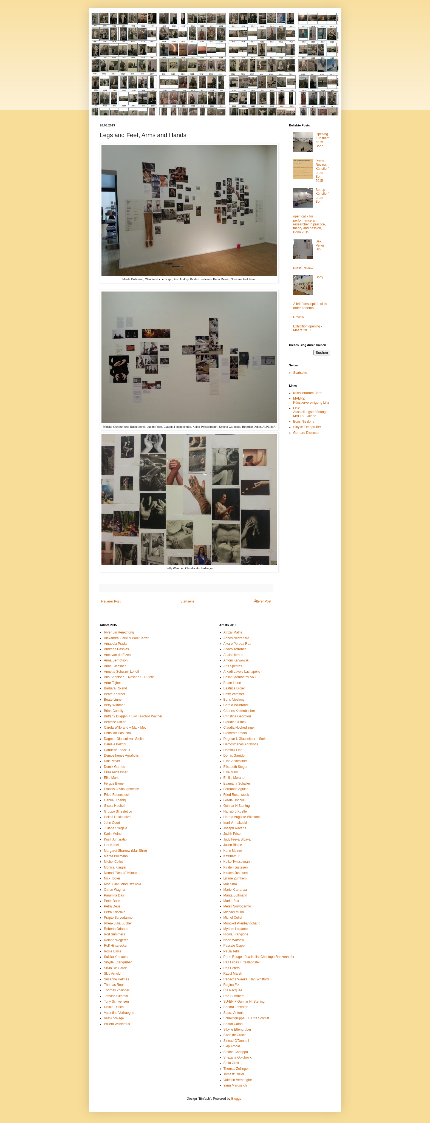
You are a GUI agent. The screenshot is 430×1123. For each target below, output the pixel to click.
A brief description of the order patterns (311, 306)
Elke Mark (111, 778)
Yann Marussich (235, 1085)
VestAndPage (114, 1018)
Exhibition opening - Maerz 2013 (307, 328)
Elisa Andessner (116, 772)
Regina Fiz (231, 985)
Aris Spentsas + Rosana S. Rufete (129, 677)
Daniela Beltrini (115, 744)
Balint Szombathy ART (240, 677)
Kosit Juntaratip (115, 839)
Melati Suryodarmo (237, 906)
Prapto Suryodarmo (118, 918)
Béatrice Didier (115, 722)
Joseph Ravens (235, 828)
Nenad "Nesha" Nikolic (120, 873)
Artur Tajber (112, 683)
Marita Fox (231, 901)
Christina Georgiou (237, 716)
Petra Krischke (114, 912)
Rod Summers (114, 934)
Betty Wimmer (114, 705)
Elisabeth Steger (236, 767)
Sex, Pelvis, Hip (320, 245)
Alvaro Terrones (235, 649)
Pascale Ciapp (234, 945)
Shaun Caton (233, 1024)
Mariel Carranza (235, 890)
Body (319, 277)
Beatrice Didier (234, 688)
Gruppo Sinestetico (118, 811)
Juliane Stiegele (115, 828)
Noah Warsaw (234, 940)
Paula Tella (232, 951)
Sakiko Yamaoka (116, 957)
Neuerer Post (111, 601)
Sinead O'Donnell (236, 1041)
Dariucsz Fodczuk (117, 750)
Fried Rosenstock (116, 795)
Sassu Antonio (234, 1013)
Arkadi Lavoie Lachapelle (242, 672)
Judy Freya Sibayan (238, 839)
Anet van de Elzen (117, 655)
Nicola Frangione (236, 934)
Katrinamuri (232, 856)
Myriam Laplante (236, 929)
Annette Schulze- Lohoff (121, 672)
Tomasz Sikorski (116, 996)
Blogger (236, 1099)
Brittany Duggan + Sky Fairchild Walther (133, 716)
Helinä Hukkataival (117, 817)
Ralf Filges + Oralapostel (242, 962)
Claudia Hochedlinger (239, 727)
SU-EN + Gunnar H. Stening (244, 1001)
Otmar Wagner (114, 890)
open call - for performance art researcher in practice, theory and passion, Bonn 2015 (309, 224)
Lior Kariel (111, 845)
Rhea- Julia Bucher (118, 923)
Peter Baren (112, 901)
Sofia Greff (231, 1063)
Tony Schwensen (116, 1001)
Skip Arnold (112, 973)
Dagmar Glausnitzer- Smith (124, 739)
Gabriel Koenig (115, 800)
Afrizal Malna (233, 632)
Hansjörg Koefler (236, 811)
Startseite (187, 601)
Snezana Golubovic (238, 1057)
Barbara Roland (115, 688)
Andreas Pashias (116, 649)
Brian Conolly (113, 711)
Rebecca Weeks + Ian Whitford (246, 979)
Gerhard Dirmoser (306, 433)
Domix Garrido (114, 767)
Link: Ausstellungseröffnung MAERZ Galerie (309, 412)
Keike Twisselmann (238, 862)
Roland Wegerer (116, 940)
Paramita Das (114, 895)
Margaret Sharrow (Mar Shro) (125, 851)
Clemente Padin (235, 733)
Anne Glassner (115, 666)
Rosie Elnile (112, 951)
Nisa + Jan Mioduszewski (122, 884)
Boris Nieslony (303, 421)
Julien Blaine (233, 845)
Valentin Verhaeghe (238, 1080)
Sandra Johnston (236, 1007)
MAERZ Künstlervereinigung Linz (311, 400)
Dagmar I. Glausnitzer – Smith (246, 739)
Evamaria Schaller (237, 783)
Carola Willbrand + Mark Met (125, 727)
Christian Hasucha (117, 733)
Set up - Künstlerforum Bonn (322, 195)
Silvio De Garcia (116, 968)
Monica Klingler (115, 867)
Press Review (303, 268)
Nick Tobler (112, 878)
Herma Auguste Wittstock (242, 817)
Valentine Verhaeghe (119, 1013)
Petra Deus (112, 906)
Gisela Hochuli (114, 806)
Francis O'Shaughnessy (121, 789)
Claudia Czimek (235, 722)
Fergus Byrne (114, 783)
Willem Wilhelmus (117, 1024)
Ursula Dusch (114, 1007)
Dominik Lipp (233, 750)
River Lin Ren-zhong (119, 632)
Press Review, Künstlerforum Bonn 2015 (322, 171)
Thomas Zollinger (116, 990)
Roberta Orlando (116, 929)
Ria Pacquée (233, 990)
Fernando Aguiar (236, 789)
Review (298, 317)
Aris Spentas (233, 666)
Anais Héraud (234, 655)
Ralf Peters (232, 968)
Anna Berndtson (116, 660)
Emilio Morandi (234, 778)
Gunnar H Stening (237, 806)
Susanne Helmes (116, 979)
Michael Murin (234, 912)
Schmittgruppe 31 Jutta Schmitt (246, 1018)
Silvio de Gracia (235, 1035)
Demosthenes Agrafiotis (121, 755)
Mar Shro (230, 884)
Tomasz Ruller (234, 1074)
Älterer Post (262, 601)
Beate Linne (112, 699)
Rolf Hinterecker (116, 945)
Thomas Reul (113, 985)
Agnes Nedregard (236, 638)
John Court (112, 823)
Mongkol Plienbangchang (242, 923)
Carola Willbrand (236, 705)
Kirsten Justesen (236, 867)
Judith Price (232, 834)
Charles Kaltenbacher (239, 711)
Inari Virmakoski (235, 823)
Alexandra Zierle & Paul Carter (126, 638)
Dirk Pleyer (112, 761)
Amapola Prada (115, 644)
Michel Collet (113, 862)
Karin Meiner (113, 834)
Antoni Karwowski (237, 660)
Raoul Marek (233, 973)
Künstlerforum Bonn (307, 393)
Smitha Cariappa (236, 1052)
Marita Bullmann (116, 856)
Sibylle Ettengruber (307, 427)
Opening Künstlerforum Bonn (322, 140)
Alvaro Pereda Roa (237, 644)
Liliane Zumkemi (235, 878)
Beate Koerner (114, 694)
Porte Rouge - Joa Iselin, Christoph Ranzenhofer (259, 957)
